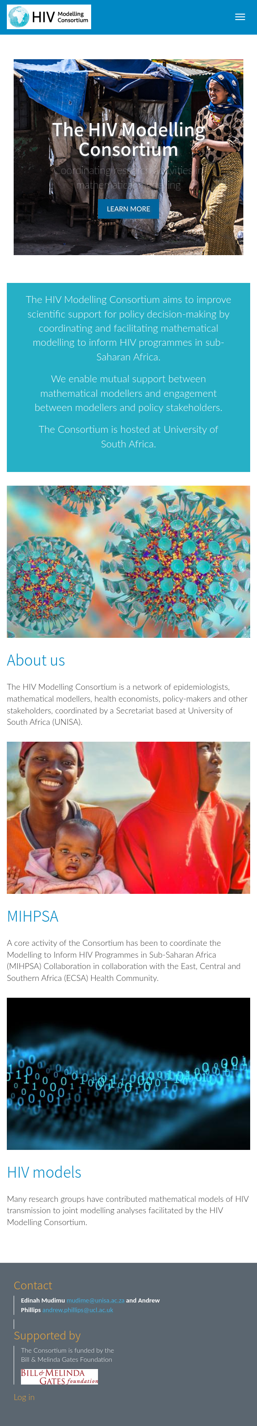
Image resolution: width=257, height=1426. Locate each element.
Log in (24, 1397)
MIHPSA (32, 915)
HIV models (44, 1171)
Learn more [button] (128, 209)
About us (36, 659)
